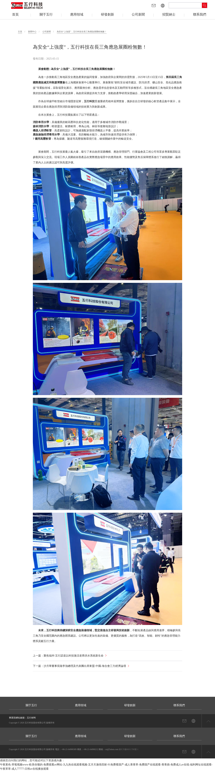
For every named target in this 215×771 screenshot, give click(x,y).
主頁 (20, 32)
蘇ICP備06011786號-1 (128, 749)
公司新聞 (46, 32)
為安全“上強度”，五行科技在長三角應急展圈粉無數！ (82, 32)
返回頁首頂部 (208, 721)
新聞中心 (32, 32)
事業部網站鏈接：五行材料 (22, 718)
